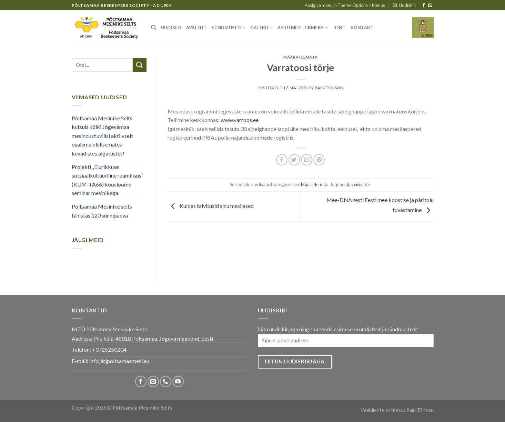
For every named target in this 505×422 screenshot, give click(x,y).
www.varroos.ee (240, 120)
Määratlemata (300, 57)
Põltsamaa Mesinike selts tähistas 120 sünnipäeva (102, 211)
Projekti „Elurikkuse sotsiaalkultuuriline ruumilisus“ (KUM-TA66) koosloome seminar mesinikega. (107, 180)
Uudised (171, 27)
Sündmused (228, 27)
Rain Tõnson (329, 88)
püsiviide (361, 184)
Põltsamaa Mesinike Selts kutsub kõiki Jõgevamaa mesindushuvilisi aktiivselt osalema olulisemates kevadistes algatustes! (102, 136)
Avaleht (196, 27)
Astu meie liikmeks (302, 27)
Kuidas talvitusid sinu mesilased (211, 205)
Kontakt (362, 27)
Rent (339, 27)
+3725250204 (109, 349)
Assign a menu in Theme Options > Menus (345, 5)
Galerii (261, 27)
